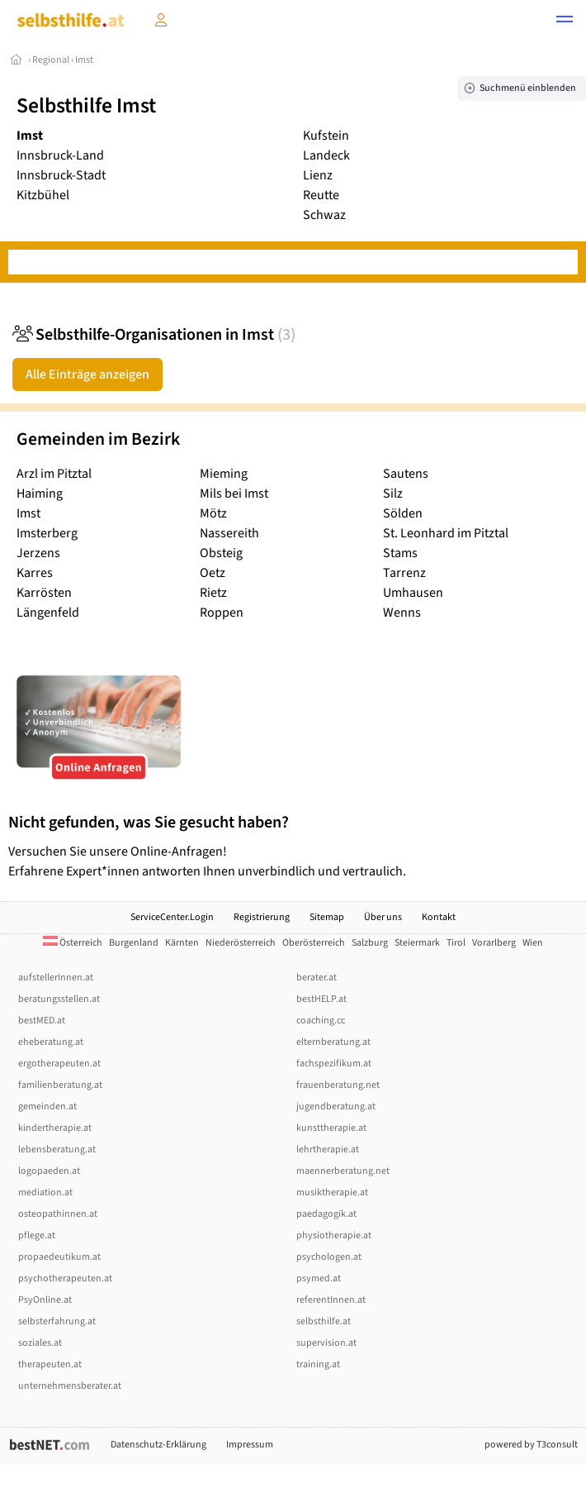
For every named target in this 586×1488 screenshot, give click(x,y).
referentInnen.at (331, 1300)
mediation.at (45, 1192)
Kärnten (182, 943)
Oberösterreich (313, 943)
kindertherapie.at (55, 1128)
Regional (50, 60)
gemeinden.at (47, 1106)
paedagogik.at (326, 1214)
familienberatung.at (60, 1085)
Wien (532, 943)
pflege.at (36, 1235)
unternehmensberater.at (69, 1386)
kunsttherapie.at (331, 1128)
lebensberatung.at (57, 1149)
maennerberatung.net (343, 1171)
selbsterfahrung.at (57, 1321)
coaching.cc (320, 1020)
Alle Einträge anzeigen (87, 374)
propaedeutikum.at (59, 1257)
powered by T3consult (531, 1445)
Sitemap (327, 917)
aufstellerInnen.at (55, 978)
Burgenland (133, 943)
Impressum (249, 1445)
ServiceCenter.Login (172, 917)
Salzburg (370, 943)
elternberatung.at (333, 1042)
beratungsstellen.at (59, 999)
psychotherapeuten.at (65, 1278)
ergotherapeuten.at (59, 1063)
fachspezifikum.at (333, 1063)
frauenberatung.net (338, 1085)
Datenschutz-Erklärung (158, 1445)
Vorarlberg (494, 943)
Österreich (72, 943)
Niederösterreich (241, 943)
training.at (318, 1364)
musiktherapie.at (332, 1192)
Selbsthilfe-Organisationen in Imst (153, 334)
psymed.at (318, 1278)
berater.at (316, 978)
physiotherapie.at (333, 1235)
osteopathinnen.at (57, 1214)
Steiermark (417, 943)
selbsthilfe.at (323, 1321)
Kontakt (439, 917)
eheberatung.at (50, 1042)
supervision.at (326, 1343)
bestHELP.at (321, 999)
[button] (564, 21)
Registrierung (262, 917)
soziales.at (40, 1343)
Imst (84, 60)
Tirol (456, 943)
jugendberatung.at (336, 1106)
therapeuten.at (50, 1364)
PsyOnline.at (45, 1300)
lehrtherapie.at (327, 1149)
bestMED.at (41, 1020)
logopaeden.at (49, 1171)
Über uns (383, 917)
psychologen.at (329, 1257)
